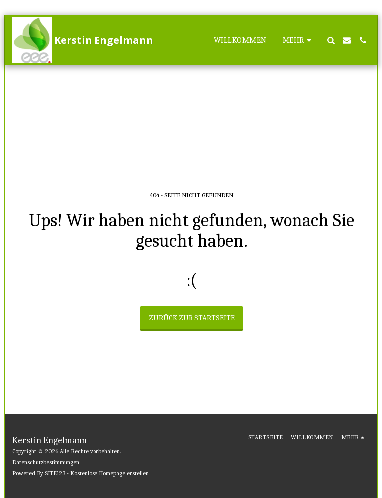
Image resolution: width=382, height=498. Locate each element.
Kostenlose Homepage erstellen (109, 473)
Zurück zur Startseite (192, 317)
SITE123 (55, 473)
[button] (330, 40)
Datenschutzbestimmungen (45, 462)
